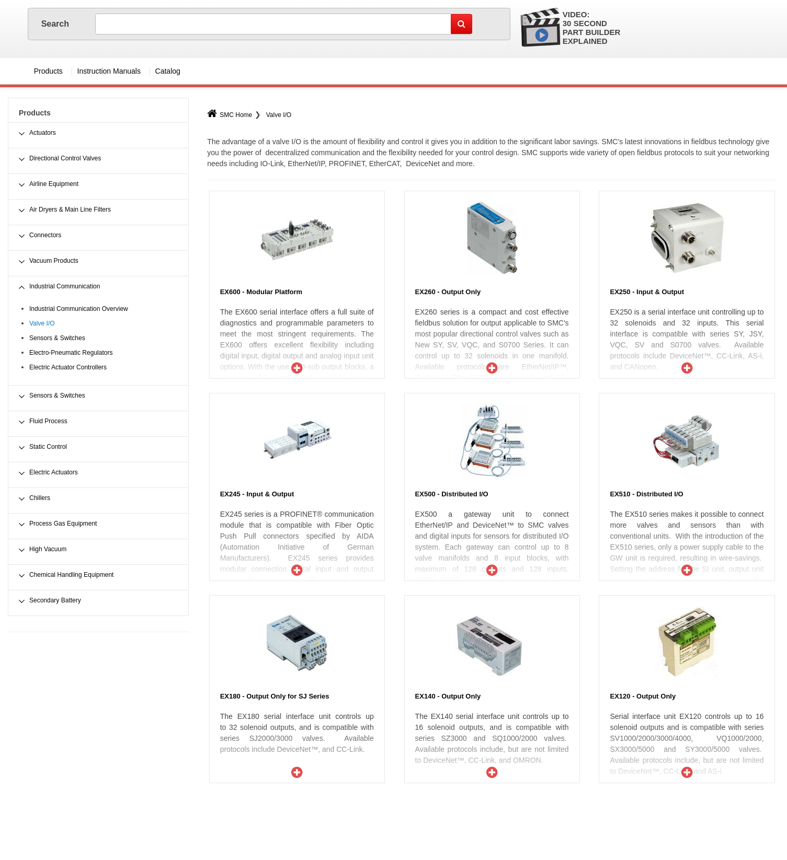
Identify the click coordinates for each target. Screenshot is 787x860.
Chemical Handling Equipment (71, 574)
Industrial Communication (64, 286)
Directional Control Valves (65, 158)
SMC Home (229, 115)
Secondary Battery (55, 600)
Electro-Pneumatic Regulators (70, 352)
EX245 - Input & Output (257, 494)
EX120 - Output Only (643, 696)
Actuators (42, 132)
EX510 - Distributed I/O (646, 494)
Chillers (39, 498)
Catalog (167, 71)
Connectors (45, 235)
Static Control (48, 446)
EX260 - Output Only (448, 292)
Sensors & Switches (57, 338)
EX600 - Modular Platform (261, 292)
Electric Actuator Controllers (68, 367)
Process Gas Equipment (63, 523)
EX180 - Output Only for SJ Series (274, 696)
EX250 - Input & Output (647, 292)
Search (56, 23)
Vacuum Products (53, 260)
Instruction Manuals (109, 71)
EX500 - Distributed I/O (451, 494)
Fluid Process (48, 421)
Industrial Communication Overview (78, 308)
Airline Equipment (53, 184)
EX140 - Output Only (448, 696)
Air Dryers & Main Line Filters (70, 209)
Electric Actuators (53, 472)
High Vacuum (47, 549)
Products (48, 71)
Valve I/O (278, 115)
